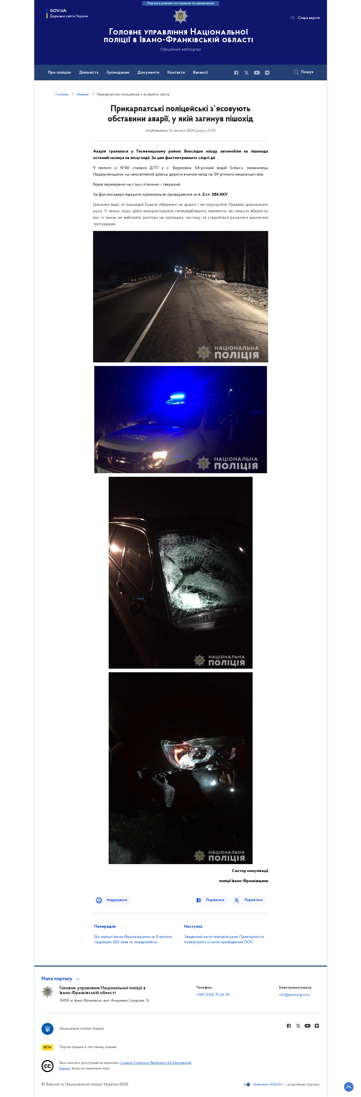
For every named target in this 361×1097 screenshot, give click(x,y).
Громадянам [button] (118, 73)
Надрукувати (113, 900)
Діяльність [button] (89, 73)
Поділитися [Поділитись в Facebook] (220, 900)
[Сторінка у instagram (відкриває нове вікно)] (267, 73)
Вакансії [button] (200, 73)
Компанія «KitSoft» (268, 1084)
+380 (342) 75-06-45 (213, 995)
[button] (61, 979)
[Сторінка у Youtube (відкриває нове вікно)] (257, 73)
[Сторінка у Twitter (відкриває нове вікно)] (246, 73)
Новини (83, 94)
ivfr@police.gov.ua (294, 995)
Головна (62, 94)
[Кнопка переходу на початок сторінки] (343, 1086)
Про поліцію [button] (59, 73)
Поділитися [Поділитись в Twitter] (254, 900)
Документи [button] (148, 73)
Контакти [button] (176, 73)
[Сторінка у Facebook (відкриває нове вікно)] (236, 73)
